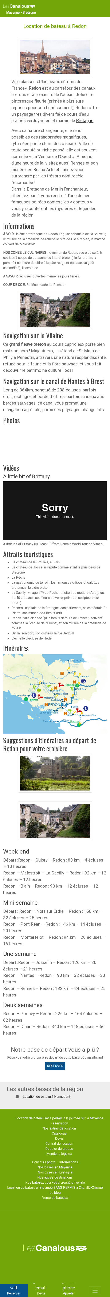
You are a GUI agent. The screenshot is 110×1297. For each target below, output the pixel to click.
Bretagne (84, 120)
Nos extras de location (59, 1128)
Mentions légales (59, 1154)
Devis (59, 1138)
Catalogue (59, 1133)
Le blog (55, 1193)
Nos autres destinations (55, 1177)
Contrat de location (59, 1144)
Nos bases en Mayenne (55, 1167)
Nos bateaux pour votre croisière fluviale (55, 1182)
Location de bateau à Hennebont (46, 1097)
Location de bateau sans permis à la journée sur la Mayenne (59, 1118)
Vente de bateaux (55, 1198)
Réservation (59, 1123)
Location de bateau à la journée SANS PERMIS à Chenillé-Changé (55, 1188)
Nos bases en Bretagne (55, 1172)
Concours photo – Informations (55, 1162)
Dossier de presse (59, 1149)
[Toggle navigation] (95, 1290)
